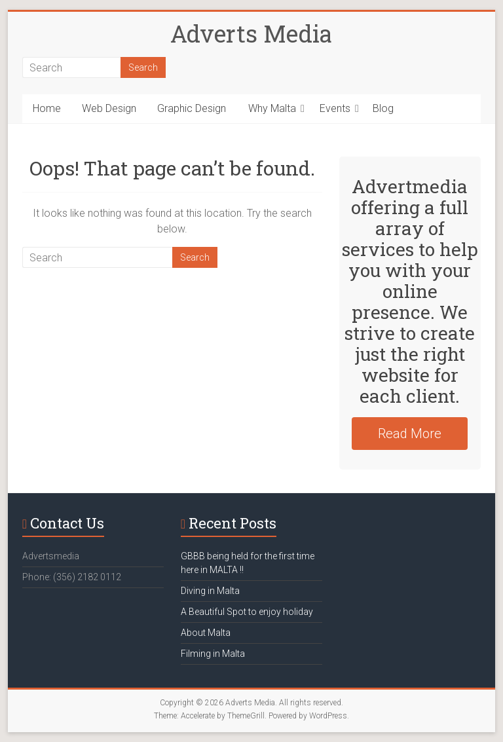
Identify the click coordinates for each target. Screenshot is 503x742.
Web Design (109, 108)
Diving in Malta (210, 590)
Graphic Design (191, 108)
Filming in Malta (213, 653)
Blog (383, 108)
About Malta (206, 632)
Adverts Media (251, 33)
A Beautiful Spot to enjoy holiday (247, 611)
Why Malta (272, 108)
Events (335, 108)
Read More (409, 433)
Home (47, 108)
